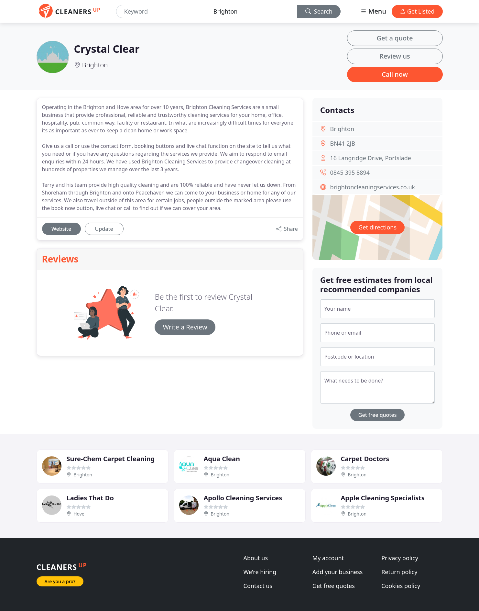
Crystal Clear (107, 49)
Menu (373, 11)
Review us (394, 56)
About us (256, 558)
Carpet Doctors (365, 458)
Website (61, 228)
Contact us (258, 586)
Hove (78, 514)
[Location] (253, 11)
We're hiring (260, 572)
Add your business (337, 572)
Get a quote (395, 38)
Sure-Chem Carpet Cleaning (111, 458)
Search (318, 11)
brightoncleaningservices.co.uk (372, 187)
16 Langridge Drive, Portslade (370, 158)
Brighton (95, 65)
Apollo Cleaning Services (243, 498)
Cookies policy (400, 586)
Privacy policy (399, 558)
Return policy (399, 572)
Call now (395, 74)
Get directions (377, 227)
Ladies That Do (90, 498)
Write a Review (185, 327)
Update (104, 228)
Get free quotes (377, 414)
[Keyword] (162, 11)
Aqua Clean (222, 458)
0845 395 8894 (350, 172)
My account (328, 558)
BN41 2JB (342, 143)
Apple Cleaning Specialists (383, 498)
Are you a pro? (60, 581)
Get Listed (417, 11)
